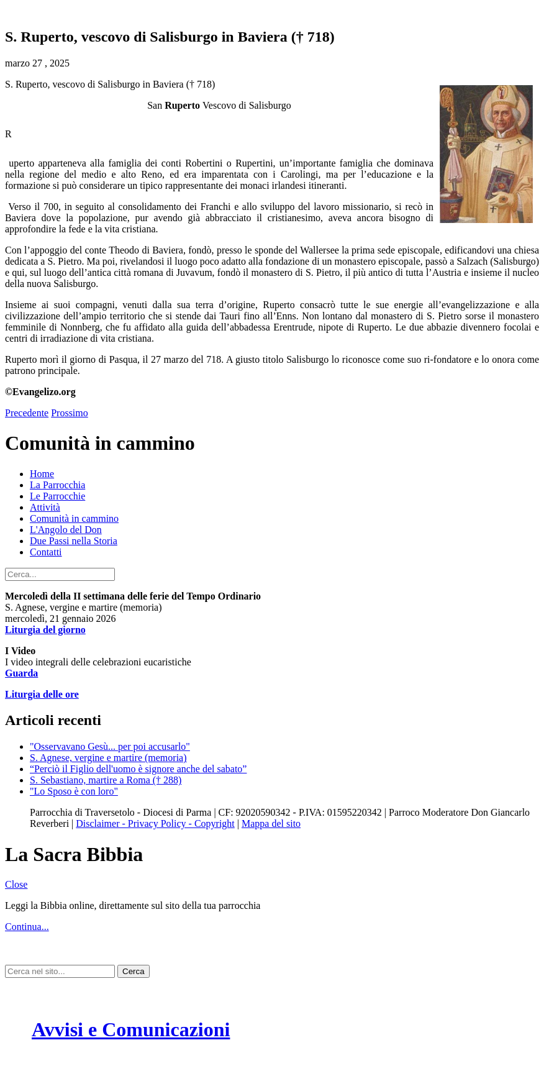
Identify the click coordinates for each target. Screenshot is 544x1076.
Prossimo (69, 413)
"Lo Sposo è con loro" (74, 791)
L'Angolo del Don (66, 529)
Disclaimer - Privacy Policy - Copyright (155, 823)
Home (42, 473)
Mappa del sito (271, 823)
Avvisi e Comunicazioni (131, 1029)
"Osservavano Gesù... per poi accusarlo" (110, 746)
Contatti (46, 552)
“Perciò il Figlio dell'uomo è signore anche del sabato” (138, 769)
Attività (45, 507)
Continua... (27, 926)
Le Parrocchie (57, 496)
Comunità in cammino (74, 518)
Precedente (26, 413)
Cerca (133, 971)
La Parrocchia (57, 485)
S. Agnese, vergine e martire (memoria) (108, 757)
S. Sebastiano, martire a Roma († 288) (105, 780)
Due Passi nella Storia (73, 541)
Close (16, 884)
